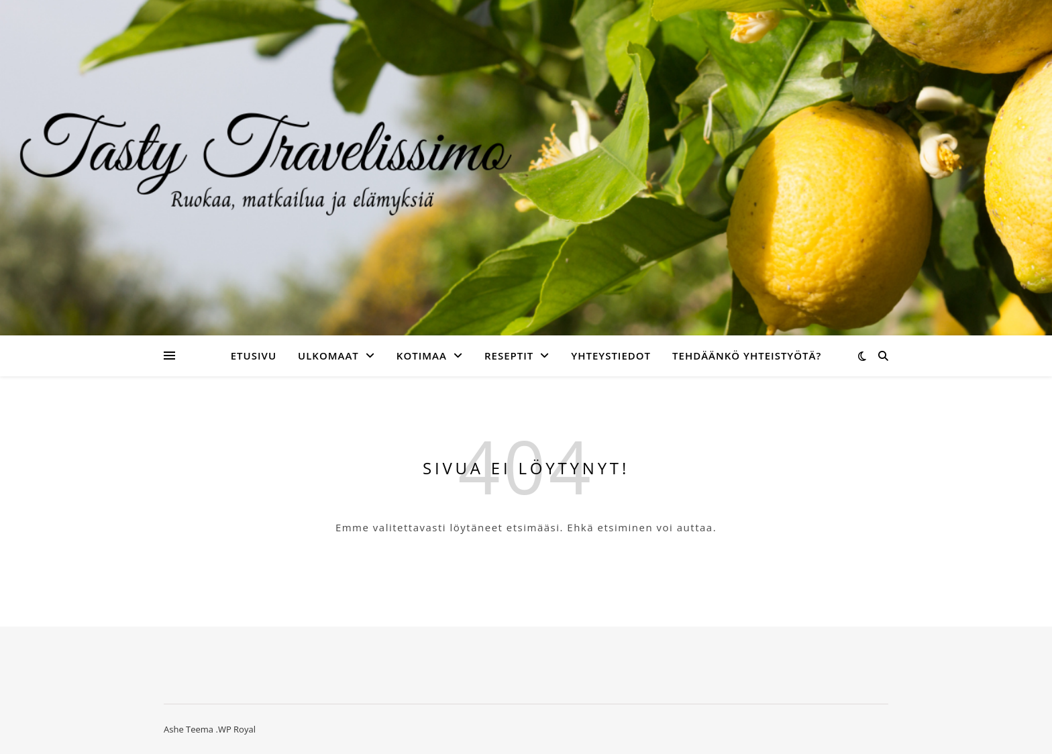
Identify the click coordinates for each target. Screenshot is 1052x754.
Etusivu (253, 355)
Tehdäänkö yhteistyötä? (746, 355)
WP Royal (237, 729)
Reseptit (508, 355)
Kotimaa (422, 355)
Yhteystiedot (611, 355)
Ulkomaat (328, 355)
